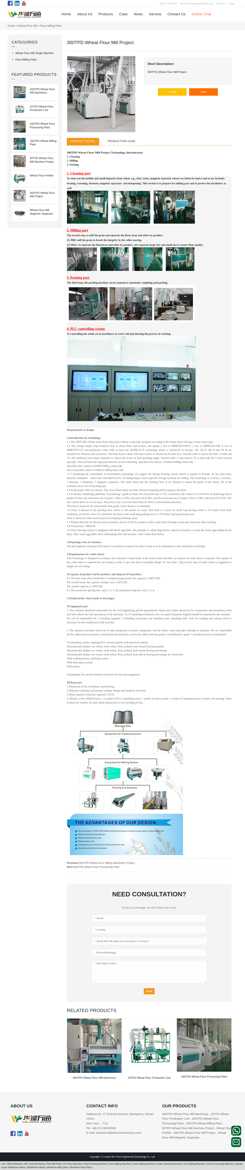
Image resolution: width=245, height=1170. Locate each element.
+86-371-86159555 (168, 3)
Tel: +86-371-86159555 (101, 1128)
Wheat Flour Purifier (42, 175)
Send (149, 991)
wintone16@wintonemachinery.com (196, 3)
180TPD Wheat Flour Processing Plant (96, 866)
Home (66, 14)
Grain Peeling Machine (96, 1164)
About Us (84, 14)
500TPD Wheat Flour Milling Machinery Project (107, 862)
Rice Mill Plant (54, 1164)
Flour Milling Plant (50, 25)
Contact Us (176, 14)
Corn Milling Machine (194, 1164)
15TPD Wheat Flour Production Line (149, 1077)
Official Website (15, 1164)
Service (155, 14)
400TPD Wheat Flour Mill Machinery (94, 1077)
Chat (204, 91)
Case (123, 14)
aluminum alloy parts (58, 1167)
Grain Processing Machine (220, 1164)
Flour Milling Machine (120, 1164)
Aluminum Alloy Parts (81, 1167)
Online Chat (201, 14)
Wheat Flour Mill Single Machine (34, 53)
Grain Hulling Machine (144, 1164)
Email (172, 91)
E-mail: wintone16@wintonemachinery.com (113, 1132)
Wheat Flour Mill (27, 25)
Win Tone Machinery (35, 1164)
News (138, 14)
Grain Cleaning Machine (169, 1164)
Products (106, 14)
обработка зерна (36, 1167)
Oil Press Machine (73, 1164)
